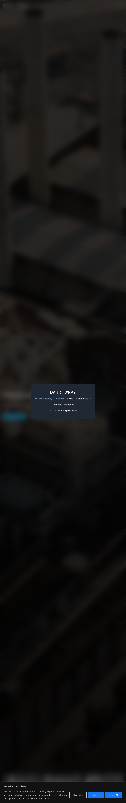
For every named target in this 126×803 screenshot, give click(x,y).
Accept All (113, 795)
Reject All (96, 795)
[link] (67, 410)
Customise (78, 795)
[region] (63, 792)
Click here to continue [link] (63, 404)
